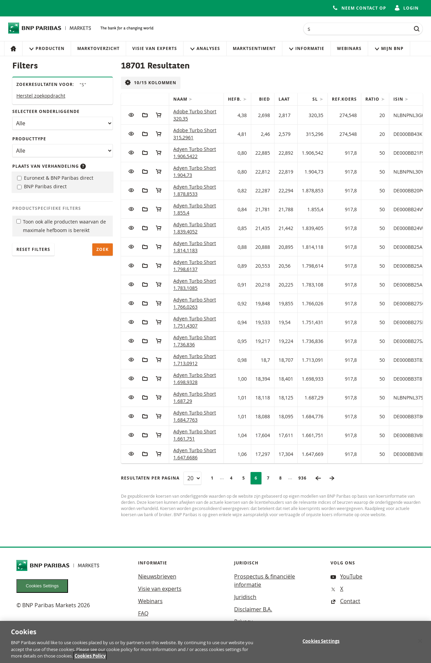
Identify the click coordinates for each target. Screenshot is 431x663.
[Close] (420, 643)
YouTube (346, 576)
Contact (345, 601)
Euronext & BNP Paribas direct (55, 178)
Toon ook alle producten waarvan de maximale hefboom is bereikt (61, 225)
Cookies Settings (42, 585)
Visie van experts (154, 48)
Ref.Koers (344, 99)
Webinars (349, 48)
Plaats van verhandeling (49, 166)
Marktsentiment (254, 48)
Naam (181, 99)
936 (304, 478)
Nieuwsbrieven (157, 576)
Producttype (29, 139)
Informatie (306, 48)
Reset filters (33, 249)
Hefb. (235, 99)
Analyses (205, 48)
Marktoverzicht (98, 48)
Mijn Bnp (389, 48)
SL (315, 99)
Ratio (373, 99)
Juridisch (245, 597)
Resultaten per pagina (150, 478)
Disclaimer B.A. (253, 609)
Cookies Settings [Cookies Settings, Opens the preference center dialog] (320, 644)
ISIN (399, 99)
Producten (47, 48)
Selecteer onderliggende (46, 111)
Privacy (243, 621)
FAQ (143, 613)
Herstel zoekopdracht (40, 95)
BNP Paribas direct (42, 186)
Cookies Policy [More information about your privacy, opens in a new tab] (90, 659)
